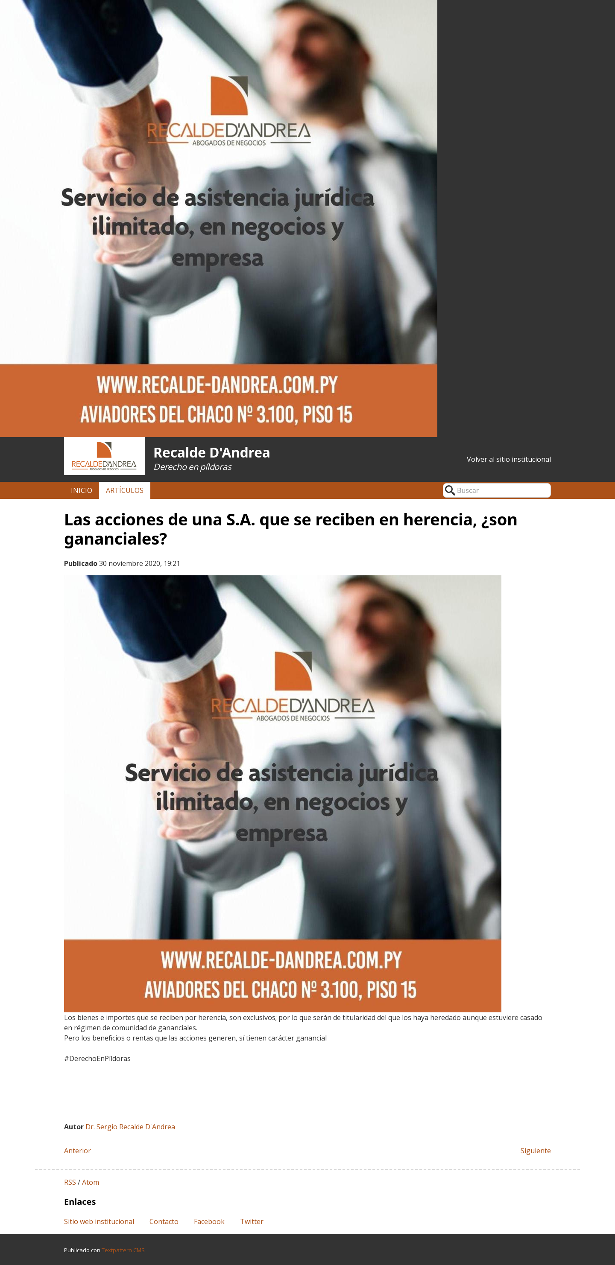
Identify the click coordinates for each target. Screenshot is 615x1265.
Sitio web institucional (99, 1221)
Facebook (209, 1221)
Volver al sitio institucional (509, 459)
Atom (90, 1182)
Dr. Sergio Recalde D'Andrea (130, 1126)
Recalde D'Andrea (211, 452)
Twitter (252, 1221)
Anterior (77, 1150)
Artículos (125, 490)
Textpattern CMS (123, 1250)
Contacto (164, 1221)
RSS (70, 1182)
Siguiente (536, 1150)
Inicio (81, 490)
